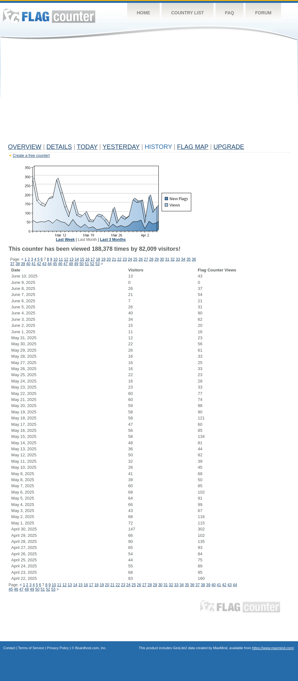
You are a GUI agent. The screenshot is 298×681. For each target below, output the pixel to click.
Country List (187, 12)
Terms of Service (31, 648)
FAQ (229, 12)
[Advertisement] (149, 92)
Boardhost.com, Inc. (90, 648)
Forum (263, 12)
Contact (9, 648)
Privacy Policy (58, 648)
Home (143, 12)
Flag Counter (49, 16)
